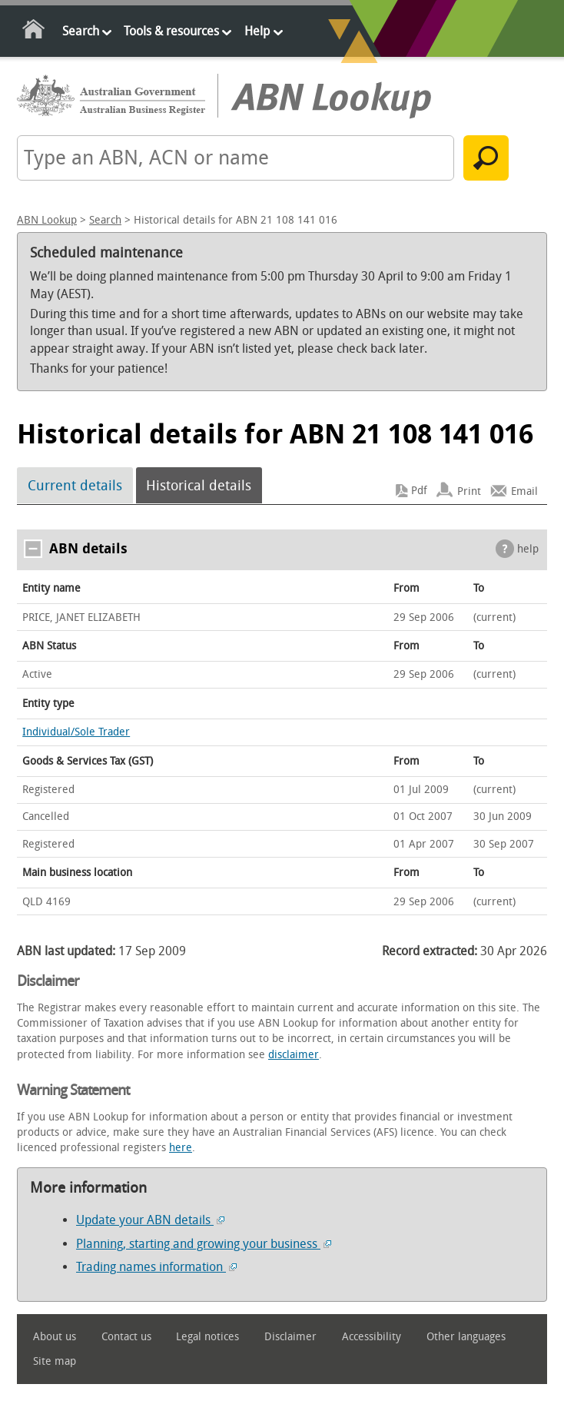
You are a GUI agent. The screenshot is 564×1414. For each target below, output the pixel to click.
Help (257, 31)
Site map (54, 1361)
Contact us (126, 1336)
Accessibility (371, 1336)
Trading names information (156, 1267)
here (180, 1147)
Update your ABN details (150, 1220)
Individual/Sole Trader (76, 732)
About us (54, 1336)
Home (34, 31)
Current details (75, 485)
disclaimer (293, 1054)
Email (524, 490)
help (528, 549)
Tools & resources (171, 31)
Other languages (466, 1336)
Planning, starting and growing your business (203, 1243)
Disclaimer (290, 1336)
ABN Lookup (47, 220)
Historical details (198, 485)
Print (469, 490)
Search (80, 31)
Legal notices (207, 1336)
